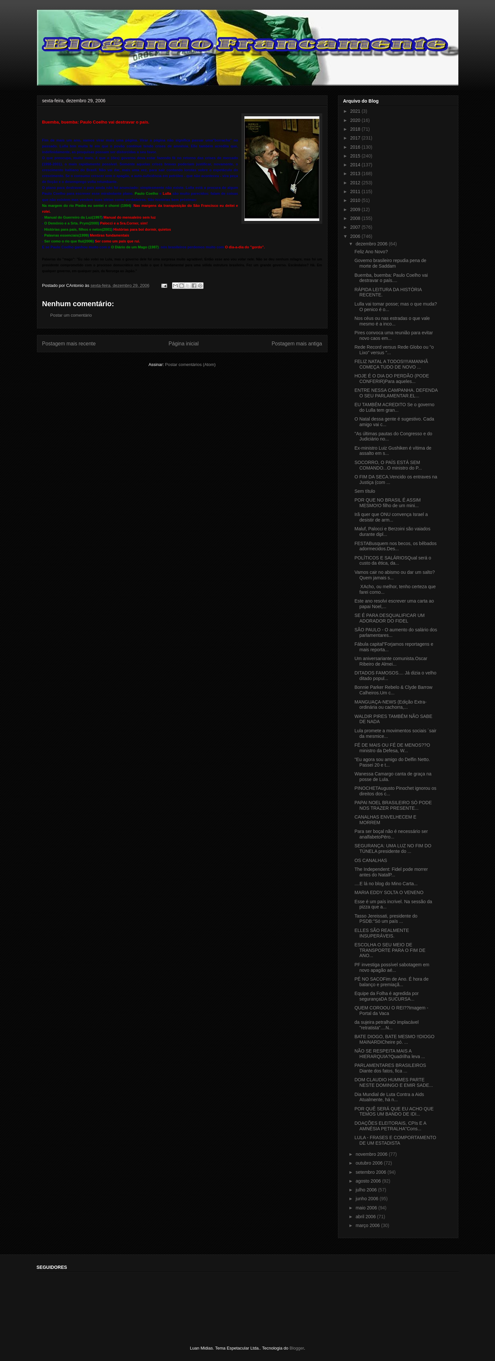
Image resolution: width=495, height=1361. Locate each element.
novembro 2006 (372, 1154)
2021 (356, 111)
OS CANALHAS (370, 860)
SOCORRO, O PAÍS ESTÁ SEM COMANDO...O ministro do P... (388, 465)
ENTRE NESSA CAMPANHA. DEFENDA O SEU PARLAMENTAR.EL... (395, 393)
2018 (356, 129)
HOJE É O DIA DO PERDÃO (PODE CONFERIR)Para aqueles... (391, 378)
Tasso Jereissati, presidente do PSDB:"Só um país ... (385, 918)
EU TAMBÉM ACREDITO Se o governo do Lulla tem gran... (394, 407)
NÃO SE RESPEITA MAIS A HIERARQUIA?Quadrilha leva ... (389, 1053)
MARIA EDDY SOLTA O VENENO (388, 892)
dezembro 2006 (372, 243)
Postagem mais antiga (297, 343)
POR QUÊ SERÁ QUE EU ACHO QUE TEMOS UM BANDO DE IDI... (393, 1111)
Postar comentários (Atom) (190, 364)
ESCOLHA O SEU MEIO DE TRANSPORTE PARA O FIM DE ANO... (389, 950)
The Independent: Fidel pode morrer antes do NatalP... (391, 872)
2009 (356, 209)
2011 (356, 191)
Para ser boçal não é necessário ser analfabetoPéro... (391, 834)
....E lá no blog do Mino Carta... (385, 883)
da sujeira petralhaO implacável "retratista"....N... (386, 1025)
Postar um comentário (71, 315)
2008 (356, 218)
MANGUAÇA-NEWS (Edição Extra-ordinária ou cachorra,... (390, 704)
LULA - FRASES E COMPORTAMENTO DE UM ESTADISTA (395, 1140)
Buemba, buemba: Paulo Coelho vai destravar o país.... (391, 278)
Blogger (297, 1348)
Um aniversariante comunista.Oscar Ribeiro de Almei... (390, 661)
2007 (356, 227)
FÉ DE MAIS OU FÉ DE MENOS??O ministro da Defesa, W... (392, 747)
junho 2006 (368, 1198)
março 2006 (368, 1225)
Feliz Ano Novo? (371, 251)
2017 (356, 138)
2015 (356, 155)
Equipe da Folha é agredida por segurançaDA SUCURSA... (386, 996)
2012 (356, 182)
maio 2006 (367, 1207)
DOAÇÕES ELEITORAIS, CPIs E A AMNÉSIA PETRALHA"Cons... (390, 1125)
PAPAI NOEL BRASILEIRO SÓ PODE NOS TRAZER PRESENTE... (393, 805)
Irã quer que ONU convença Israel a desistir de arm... (391, 517)
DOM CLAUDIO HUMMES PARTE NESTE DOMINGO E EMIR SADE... (393, 1082)
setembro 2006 (371, 1172)
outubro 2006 (370, 1163)
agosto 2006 (369, 1181)
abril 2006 (366, 1216)
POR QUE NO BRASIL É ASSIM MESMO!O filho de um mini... (387, 502)
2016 (356, 147)
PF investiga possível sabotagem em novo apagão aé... (391, 967)
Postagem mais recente (69, 343)
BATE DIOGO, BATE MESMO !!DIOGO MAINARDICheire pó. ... (394, 1039)
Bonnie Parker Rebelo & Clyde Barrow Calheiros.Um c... (393, 690)
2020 (356, 120)
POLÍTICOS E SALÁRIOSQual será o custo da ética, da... (392, 560)
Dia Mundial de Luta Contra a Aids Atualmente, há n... (389, 1097)
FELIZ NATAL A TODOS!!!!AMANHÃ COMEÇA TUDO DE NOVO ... (391, 364)
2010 (356, 200)
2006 (356, 236)
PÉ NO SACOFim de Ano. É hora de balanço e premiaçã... (391, 981)
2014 (356, 164)
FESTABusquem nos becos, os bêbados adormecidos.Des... (395, 546)
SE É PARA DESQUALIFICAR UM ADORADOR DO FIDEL (389, 618)
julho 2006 (367, 1189)
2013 (356, 173)
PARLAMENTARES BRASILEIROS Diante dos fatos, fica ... (390, 1068)
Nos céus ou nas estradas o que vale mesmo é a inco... (392, 321)
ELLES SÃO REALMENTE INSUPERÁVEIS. (381, 933)
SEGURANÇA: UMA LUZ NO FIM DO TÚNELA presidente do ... (392, 848)
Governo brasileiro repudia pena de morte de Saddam (390, 263)
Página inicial (183, 343)
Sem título (364, 491)
